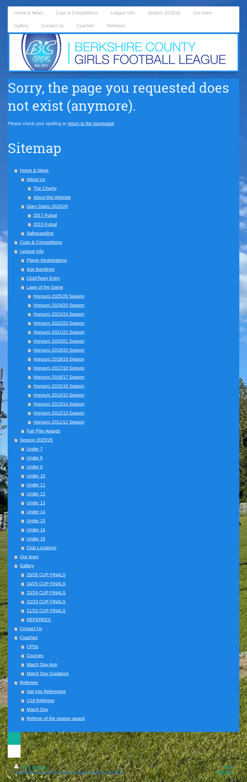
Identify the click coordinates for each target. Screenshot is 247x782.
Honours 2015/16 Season (59, 386)
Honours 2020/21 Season (59, 341)
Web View (224, 772)
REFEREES (39, 619)
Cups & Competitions (41, 242)
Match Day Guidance (48, 673)
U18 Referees (40, 700)
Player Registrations (47, 260)
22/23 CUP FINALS (46, 601)
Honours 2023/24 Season (59, 314)
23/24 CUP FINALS (46, 592)
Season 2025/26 (36, 440)
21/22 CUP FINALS (46, 610)
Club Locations (42, 547)
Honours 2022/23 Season (59, 323)
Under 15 (36, 520)
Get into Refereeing (46, 691)
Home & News (34, 170)
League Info (32, 251)
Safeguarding (40, 233)
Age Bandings (41, 269)
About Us (36, 179)
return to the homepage (91, 123)
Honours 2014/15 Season (59, 395)
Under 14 (36, 511)
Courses (35, 655)
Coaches (29, 637)
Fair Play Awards (43, 431)
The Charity (45, 188)
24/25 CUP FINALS (46, 583)
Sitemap (39, 767)
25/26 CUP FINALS (46, 574)
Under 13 (36, 502)
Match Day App (42, 664)
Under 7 (35, 448)
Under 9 (35, 466)
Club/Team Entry (43, 278)
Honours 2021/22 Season (59, 332)
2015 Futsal (45, 224)
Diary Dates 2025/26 (47, 206)
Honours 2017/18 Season (59, 368)
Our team (29, 556)
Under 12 (36, 493)
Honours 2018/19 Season (59, 359)
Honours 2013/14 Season (59, 404)
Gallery (27, 565)
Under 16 (36, 529)
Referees (29, 682)
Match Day (37, 709)
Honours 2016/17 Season (59, 377)
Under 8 (35, 457)
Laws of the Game (45, 287)
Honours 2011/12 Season (59, 422)
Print (22, 767)
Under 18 (36, 538)
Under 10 (36, 475)
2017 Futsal (45, 215)
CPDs (33, 646)
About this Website (52, 197)
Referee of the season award (56, 718)
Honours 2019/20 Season (59, 350)
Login (228, 766)
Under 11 (36, 484)
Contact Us (31, 628)
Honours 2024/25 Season (59, 305)
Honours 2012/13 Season (59, 413)
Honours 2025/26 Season (59, 296)
